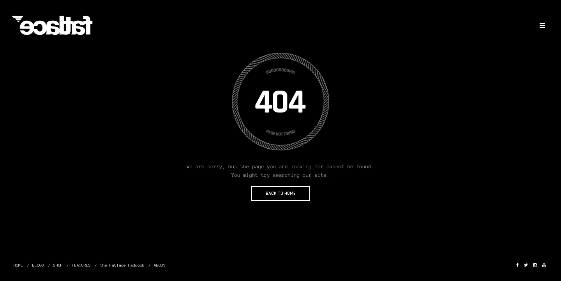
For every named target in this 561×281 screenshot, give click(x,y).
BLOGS (38, 265)
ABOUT (160, 265)
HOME (18, 265)
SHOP (58, 265)
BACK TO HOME (281, 193)
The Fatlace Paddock (122, 265)
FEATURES (81, 265)
